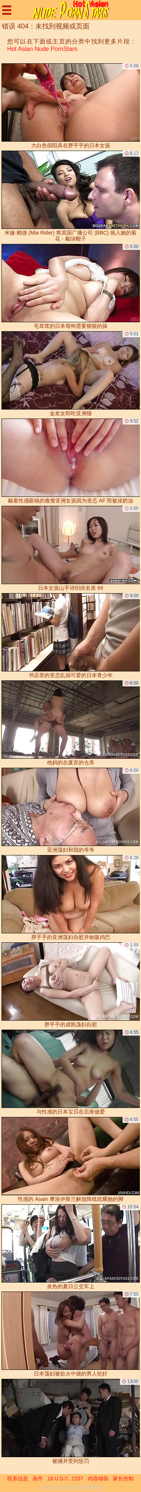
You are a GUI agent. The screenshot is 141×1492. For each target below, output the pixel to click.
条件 (37, 1479)
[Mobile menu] (7, 10)
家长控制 (123, 1479)
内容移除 (98, 1479)
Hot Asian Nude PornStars (42, 49)
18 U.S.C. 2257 (65, 1479)
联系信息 (17, 1479)
